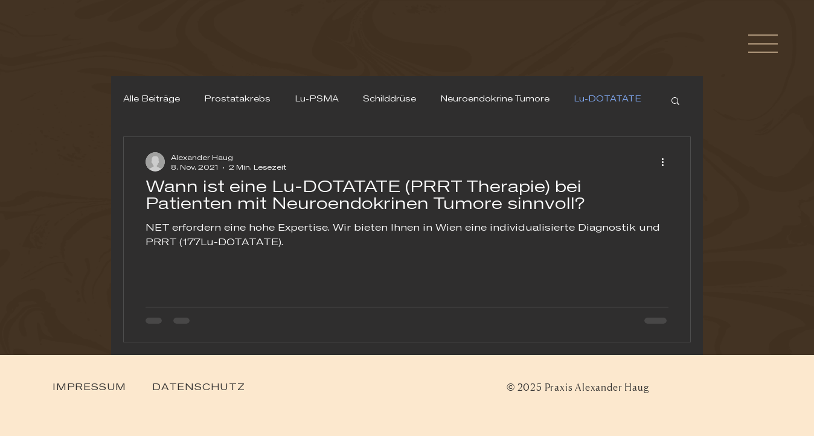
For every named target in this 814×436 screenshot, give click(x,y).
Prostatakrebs (237, 99)
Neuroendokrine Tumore (495, 99)
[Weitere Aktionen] (666, 162)
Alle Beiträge (151, 99)
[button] (763, 43)
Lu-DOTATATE (607, 99)
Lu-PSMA (317, 99)
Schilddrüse (389, 99)
